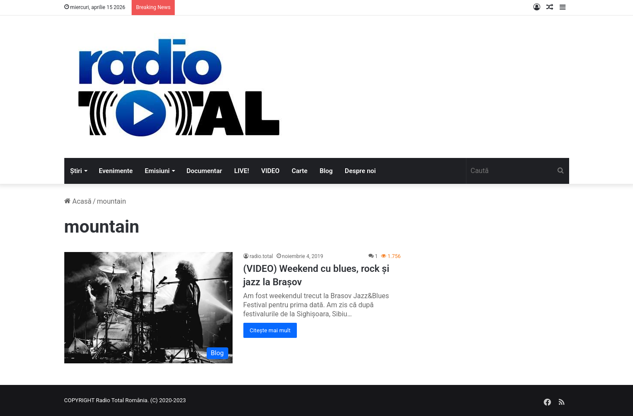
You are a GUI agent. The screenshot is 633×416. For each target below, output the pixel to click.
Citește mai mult (270, 330)
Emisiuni (157, 171)
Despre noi (360, 171)
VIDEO (270, 171)
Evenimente (116, 171)
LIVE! (241, 171)
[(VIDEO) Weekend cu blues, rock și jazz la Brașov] (148, 307)
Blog (326, 171)
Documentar (204, 171)
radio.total (261, 256)
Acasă (77, 201)
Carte (300, 171)
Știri (76, 171)
